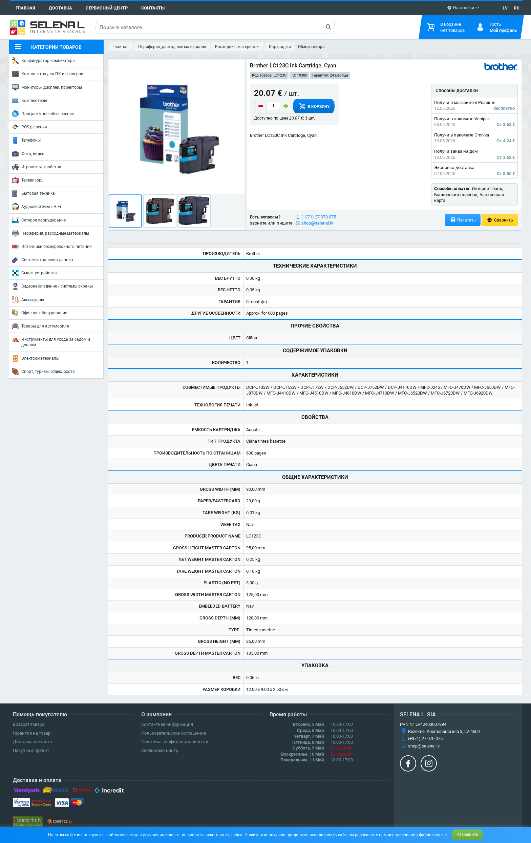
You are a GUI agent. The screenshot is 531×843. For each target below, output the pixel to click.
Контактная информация (167, 724)
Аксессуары (28, 299)
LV (505, 8)
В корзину (314, 106)
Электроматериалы (35, 358)
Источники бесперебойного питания (52, 246)
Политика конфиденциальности (175, 741)
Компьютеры (29, 100)
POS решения (29, 127)
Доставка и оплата (32, 741)
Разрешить (467, 834)
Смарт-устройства (34, 273)
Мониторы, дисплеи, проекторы (47, 87)
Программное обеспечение (43, 113)
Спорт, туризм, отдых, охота (43, 371)
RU (516, 8)
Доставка (60, 7)
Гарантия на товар (31, 733)
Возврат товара (28, 724)
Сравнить (499, 220)
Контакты (153, 7)
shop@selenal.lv (317, 223)
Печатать (463, 220)
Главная (25, 7)
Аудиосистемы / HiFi (36, 206)
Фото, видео (28, 153)
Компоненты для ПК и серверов (47, 73)
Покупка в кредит (31, 750)
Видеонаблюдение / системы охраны (52, 286)
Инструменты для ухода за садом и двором (51, 341)
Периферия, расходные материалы (50, 233)
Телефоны (26, 140)
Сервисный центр (107, 7)
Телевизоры (28, 180)
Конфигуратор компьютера (43, 60)
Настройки (460, 7)
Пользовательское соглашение (173, 733)
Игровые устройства (36, 167)
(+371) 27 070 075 (318, 216)
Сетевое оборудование (39, 220)
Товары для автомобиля (40, 326)
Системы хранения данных (42, 259)
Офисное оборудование (39, 313)
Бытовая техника (33, 193)
